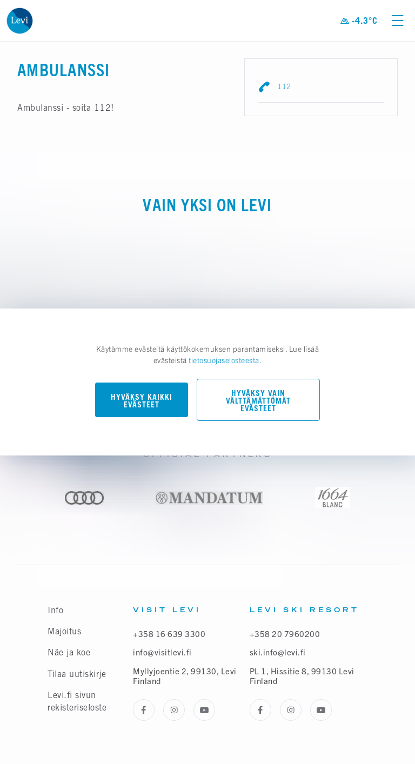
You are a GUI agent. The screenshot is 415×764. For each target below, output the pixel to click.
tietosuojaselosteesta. (225, 360)
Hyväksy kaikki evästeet (141, 400)
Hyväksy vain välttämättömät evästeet (258, 400)
